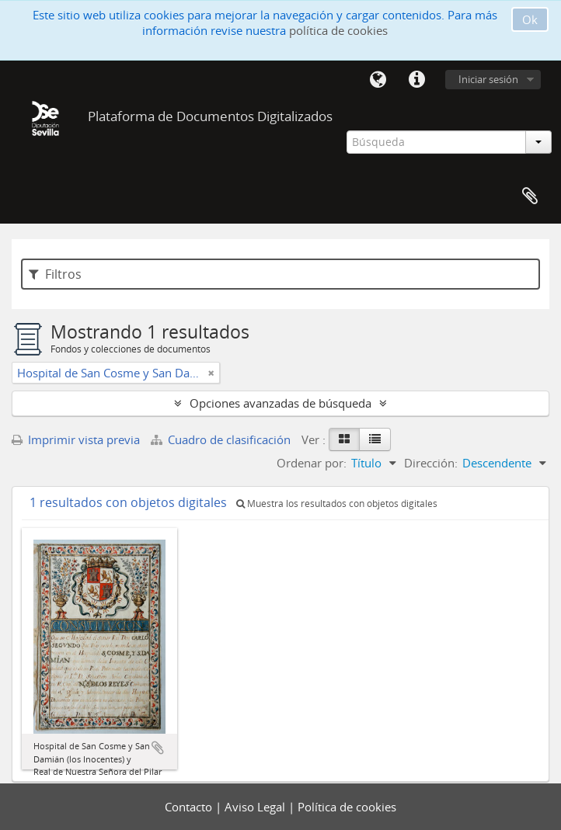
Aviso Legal (256, 806)
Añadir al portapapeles (158, 747)
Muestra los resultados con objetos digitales (336, 503)
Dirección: (431, 463)
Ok (530, 19)
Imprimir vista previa (76, 439)
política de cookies (338, 30)
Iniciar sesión (488, 79)
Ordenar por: (312, 463)
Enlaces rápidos (416, 80)
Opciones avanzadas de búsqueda (280, 403)
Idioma (377, 80)
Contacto (190, 806)
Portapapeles (529, 196)
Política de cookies (347, 806)
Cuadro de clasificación (222, 439)
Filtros (55, 274)
